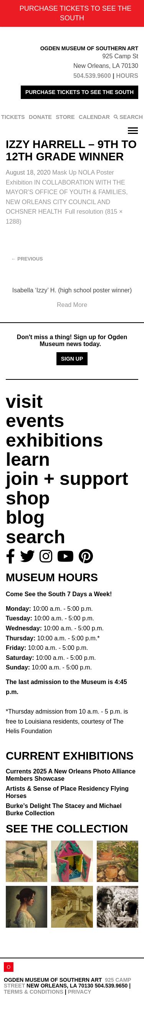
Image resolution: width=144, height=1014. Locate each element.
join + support (67, 478)
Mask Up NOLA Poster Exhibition (67, 192)
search (35, 537)
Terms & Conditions (33, 992)
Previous (27, 259)
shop (28, 498)
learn (28, 459)
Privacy (79, 992)
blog (25, 517)
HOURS (127, 76)
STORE (65, 117)
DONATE (40, 117)
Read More (72, 305)
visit (24, 401)
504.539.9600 (92, 76)
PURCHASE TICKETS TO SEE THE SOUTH (79, 92)
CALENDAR (94, 117)
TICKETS (13, 117)
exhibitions (54, 440)
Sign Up (72, 359)
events (35, 421)
